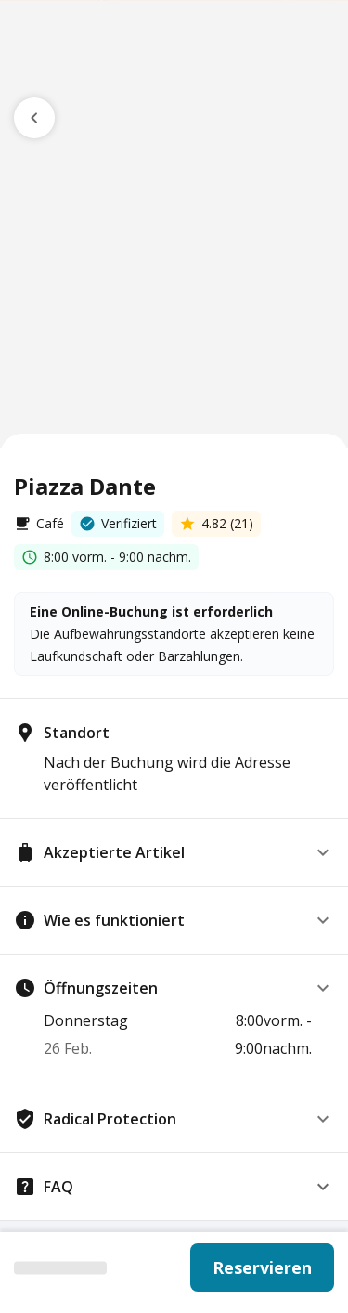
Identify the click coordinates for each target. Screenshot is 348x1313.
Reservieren (262, 1267)
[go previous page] (34, 118)
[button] (174, 852)
